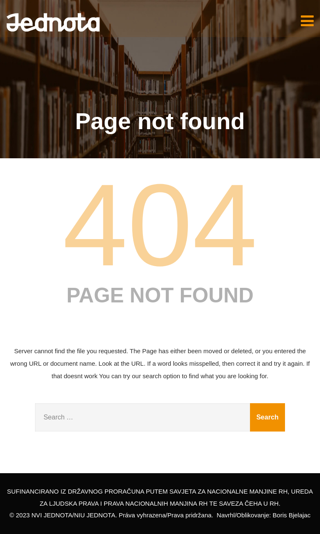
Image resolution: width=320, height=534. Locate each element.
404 (159, 225)
